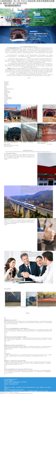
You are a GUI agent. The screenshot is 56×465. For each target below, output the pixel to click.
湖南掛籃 (24, 387)
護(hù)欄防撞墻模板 (7, 97)
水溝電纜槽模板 (7, 91)
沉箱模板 (5, 85)
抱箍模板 (5, 102)
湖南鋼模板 (13, 387)
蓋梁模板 (5, 93)
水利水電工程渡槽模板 (8, 98)
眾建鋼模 (20, 68)
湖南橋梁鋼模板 (19, 387)
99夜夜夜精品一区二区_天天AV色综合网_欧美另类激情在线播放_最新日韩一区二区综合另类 (16, 393)
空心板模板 (6, 96)
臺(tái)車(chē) (6, 81)
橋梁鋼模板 (42, 387)
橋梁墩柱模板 (6, 84)
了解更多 (40, 77)
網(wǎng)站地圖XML (20, 389)
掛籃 (45, 387)
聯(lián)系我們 (52, 144)
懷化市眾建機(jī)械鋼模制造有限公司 (24, 47)
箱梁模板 (5, 90)
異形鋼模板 (6, 103)
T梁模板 (5, 87)
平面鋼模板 (6, 99)
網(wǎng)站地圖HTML (12, 389)
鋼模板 (38, 387)
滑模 (5, 86)
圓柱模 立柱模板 (7, 92)
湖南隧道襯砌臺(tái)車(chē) (31, 387)
